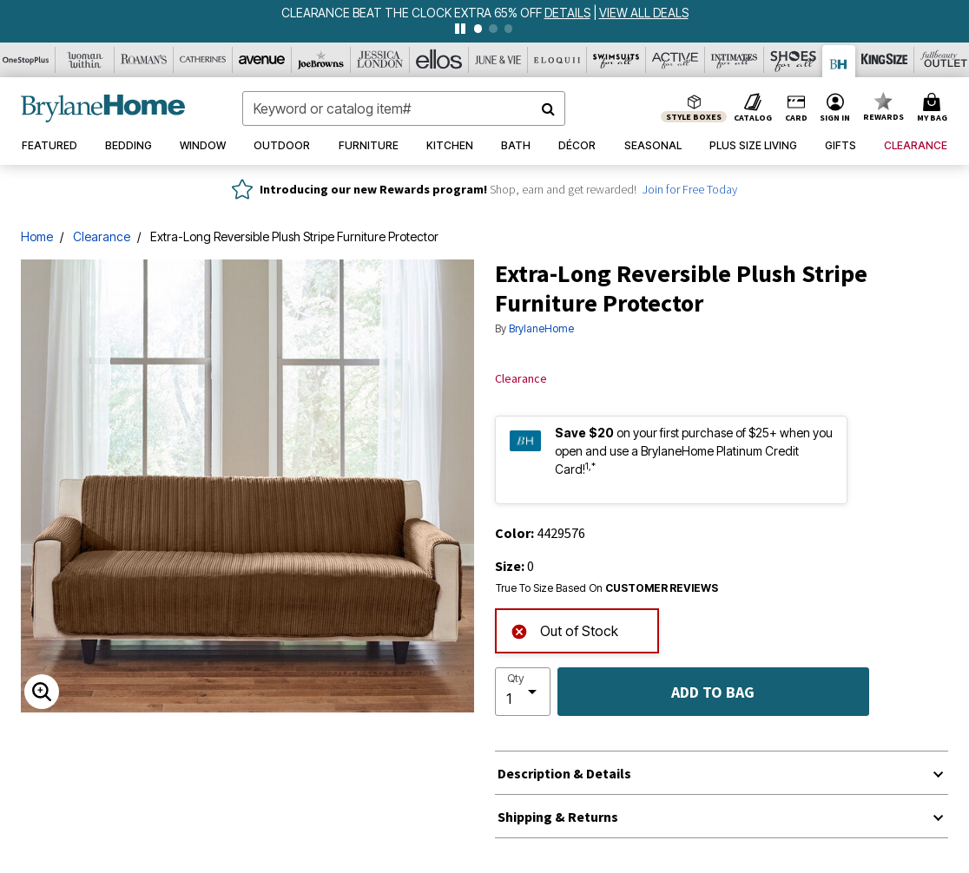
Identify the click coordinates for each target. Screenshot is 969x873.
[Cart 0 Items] (935, 108)
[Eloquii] (557, 60)
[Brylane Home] (839, 61)
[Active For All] (675, 60)
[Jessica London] (380, 60)
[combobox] (403, 108)
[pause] (460, 29)
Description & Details (564, 773)
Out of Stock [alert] (564, 630)
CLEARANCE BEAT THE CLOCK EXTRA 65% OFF (412, 12)
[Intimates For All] (734, 60)
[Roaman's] (144, 60)
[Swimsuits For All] (616, 60)
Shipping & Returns (558, 816)
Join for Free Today (690, 189)
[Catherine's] (203, 60)
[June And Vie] (498, 60)
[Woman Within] (85, 60)
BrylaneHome (541, 328)
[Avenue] (262, 60)
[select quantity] (522, 691)
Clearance (101, 236)
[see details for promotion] (568, 12)
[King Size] (884, 60)
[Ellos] (439, 60)
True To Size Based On (607, 588)
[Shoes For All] (793, 60)
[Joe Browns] (321, 60)
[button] (835, 108)
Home (37, 236)
